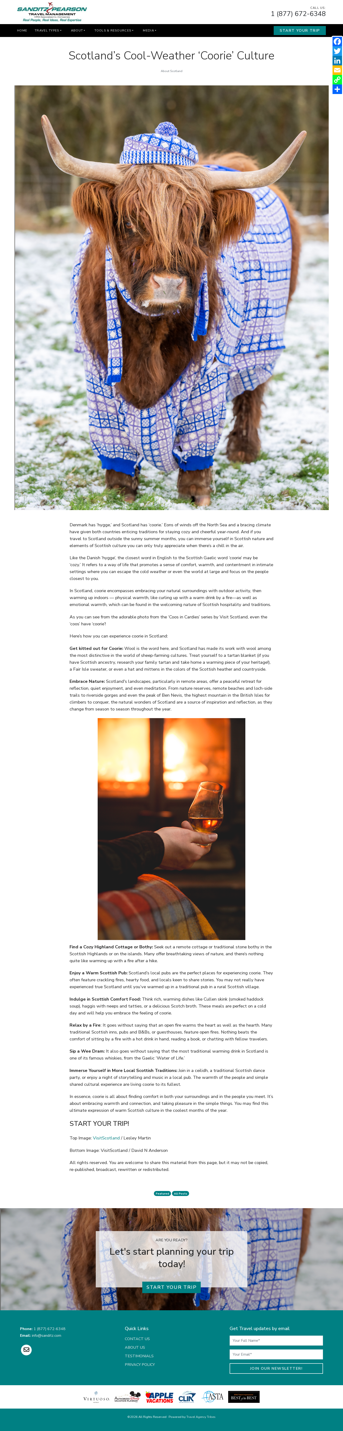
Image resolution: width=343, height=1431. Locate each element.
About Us (135, 1347)
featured (162, 1194)
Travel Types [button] (47, 30)
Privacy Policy (140, 1364)
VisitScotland (106, 1138)
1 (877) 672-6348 (298, 13)
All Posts (180, 1194)
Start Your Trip (300, 30)
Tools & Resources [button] (113, 30)
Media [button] (148, 30)
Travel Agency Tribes (201, 1417)
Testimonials (139, 1356)
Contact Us (137, 1339)
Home (22, 30)
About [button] (77, 30)
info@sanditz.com (46, 1335)
